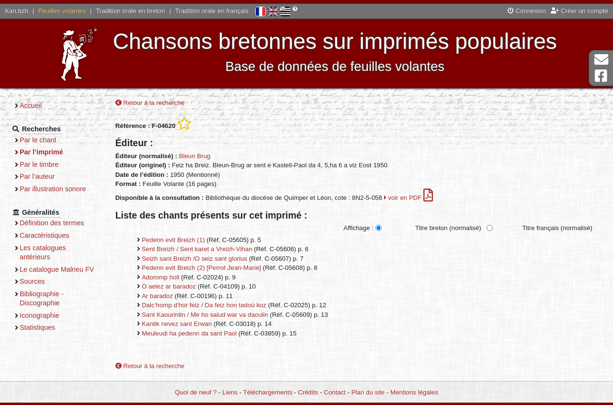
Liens (230, 392)
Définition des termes (52, 223)
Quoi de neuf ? (195, 392)
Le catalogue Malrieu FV (57, 269)
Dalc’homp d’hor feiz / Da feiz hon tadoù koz (204, 305)
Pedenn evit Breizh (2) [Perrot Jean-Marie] (201, 267)
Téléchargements (268, 392)
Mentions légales (414, 392)
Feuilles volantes (62, 10)
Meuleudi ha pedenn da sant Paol (189, 333)
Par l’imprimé (41, 152)
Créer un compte (579, 10)
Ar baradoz (157, 296)
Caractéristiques (44, 235)
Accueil (31, 105)
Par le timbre (39, 164)
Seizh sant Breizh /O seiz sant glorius (194, 258)
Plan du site (368, 392)
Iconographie (39, 315)
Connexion (527, 10)
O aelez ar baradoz (169, 286)
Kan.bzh (16, 10)
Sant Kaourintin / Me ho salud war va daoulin (205, 314)
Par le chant (38, 140)
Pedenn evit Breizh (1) (173, 239)
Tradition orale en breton (130, 10)
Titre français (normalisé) (557, 227)
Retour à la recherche (150, 102)
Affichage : (358, 227)
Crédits (308, 392)
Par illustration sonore (53, 189)
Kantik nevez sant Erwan (177, 323)
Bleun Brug (195, 156)
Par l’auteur (37, 176)
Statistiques (37, 327)
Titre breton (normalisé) (448, 227)
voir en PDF (408, 197)
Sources (32, 281)
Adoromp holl (160, 277)
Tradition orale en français (212, 10)
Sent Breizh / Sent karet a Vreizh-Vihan (197, 249)
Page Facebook (601, 76)
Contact (335, 392)
